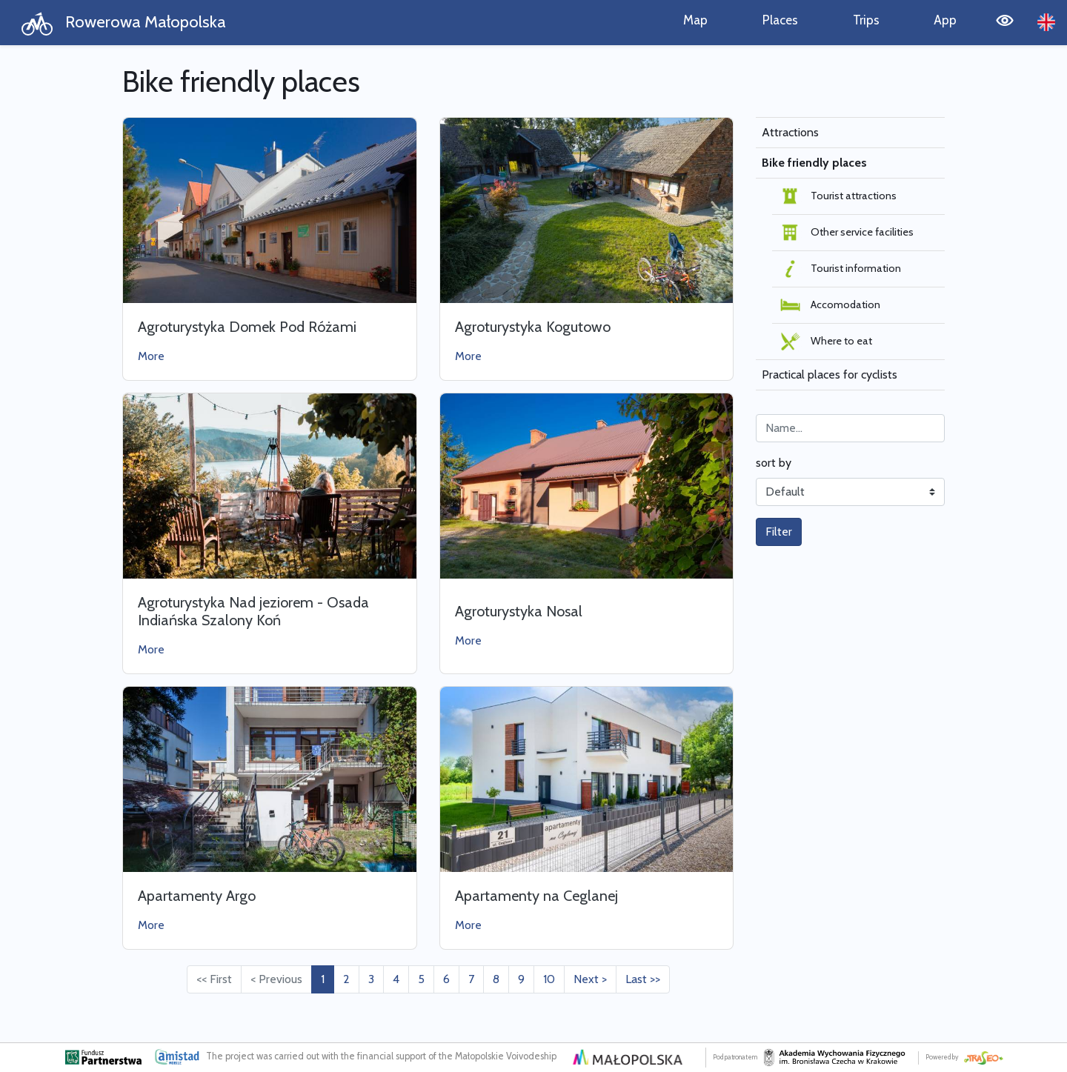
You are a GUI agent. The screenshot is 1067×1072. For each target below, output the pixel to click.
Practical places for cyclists (829, 374)
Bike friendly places (814, 163)
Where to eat (825, 341)
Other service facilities (846, 232)
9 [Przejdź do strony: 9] (521, 979)
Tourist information (839, 269)
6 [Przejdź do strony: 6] (446, 979)
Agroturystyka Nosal (518, 611)
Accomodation (829, 305)
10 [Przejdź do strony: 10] (549, 979)
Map (695, 19)
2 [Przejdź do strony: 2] (346, 979)
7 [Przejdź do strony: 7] (471, 979)
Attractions (790, 132)
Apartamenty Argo (197, 896)
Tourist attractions (837, 196)
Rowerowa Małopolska (123, 23)
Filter (778, 532)
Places (780, 19)
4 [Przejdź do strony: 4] (396, 979)
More (151, 356)
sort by (773, 463)
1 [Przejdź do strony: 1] (323, 979)
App (945, 19)
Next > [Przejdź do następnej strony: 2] (590, 979)
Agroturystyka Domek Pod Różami (247, 327)
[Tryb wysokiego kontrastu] (1005, 22)
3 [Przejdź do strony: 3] (371, 979)
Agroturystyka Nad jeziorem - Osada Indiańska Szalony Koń (253, 611)
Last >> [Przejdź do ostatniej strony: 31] (642, 979)
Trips (866, 19)
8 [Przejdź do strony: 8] (496, 979)
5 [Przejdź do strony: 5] (421, 979)
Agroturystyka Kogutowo (533, 327)
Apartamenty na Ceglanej (536, 896)
